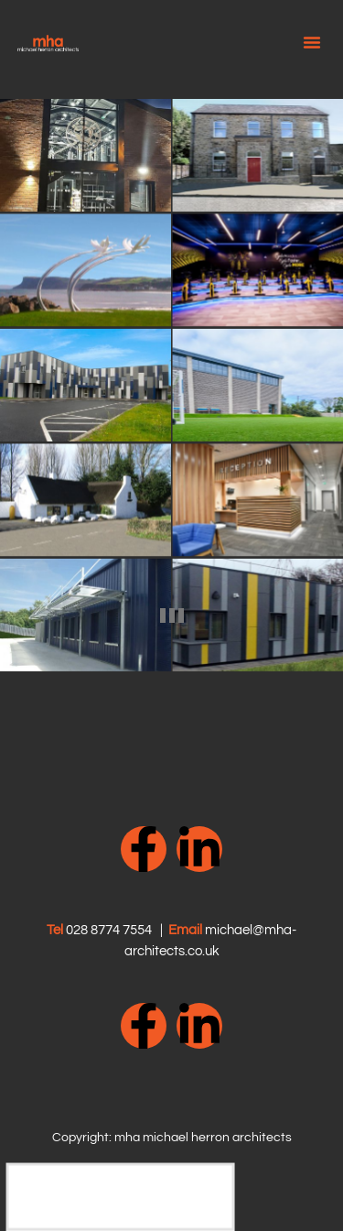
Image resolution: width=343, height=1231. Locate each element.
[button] (312, 42)
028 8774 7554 (109, 930)
